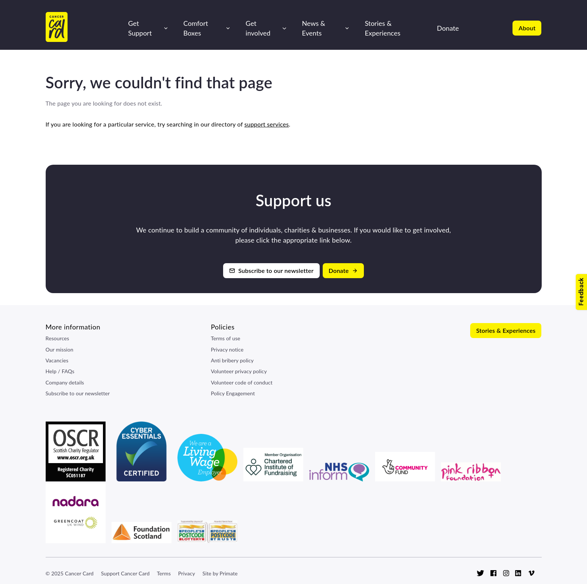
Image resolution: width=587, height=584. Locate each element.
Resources (57, 338)
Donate (448, 28)
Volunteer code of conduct (242, 382)
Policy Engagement (233, 393)
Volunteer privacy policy (239, 371)
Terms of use (225, 338)
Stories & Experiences (382, 28)
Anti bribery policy (232, 360)
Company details (65, 382)
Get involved (258, 28)
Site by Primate (220, 573)
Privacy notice (227, 349)
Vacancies (57, 360)
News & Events (313, 28)
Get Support (140, 28)
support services (266, 124)
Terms (164, 573)
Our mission (60, 349)
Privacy (186, 573)
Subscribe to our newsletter (78, 393)
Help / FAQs (60, 371)
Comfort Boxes (195, 28)
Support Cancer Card (125, 573)
